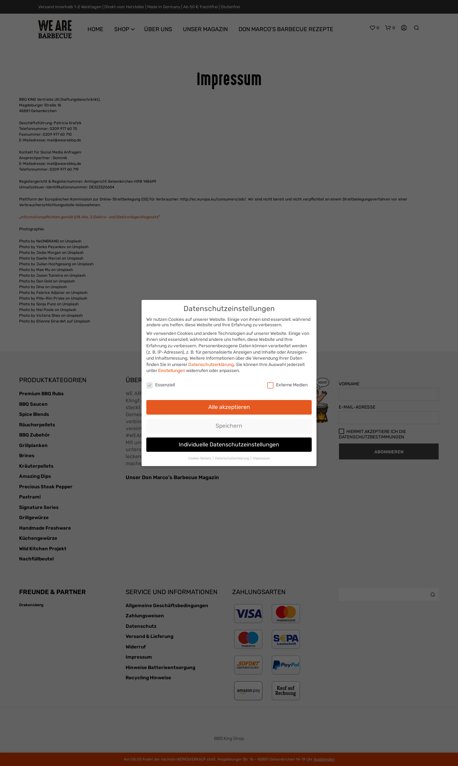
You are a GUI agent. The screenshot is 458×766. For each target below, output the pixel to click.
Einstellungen (171, 367)
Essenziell (160, 381)
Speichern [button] (229, 422)
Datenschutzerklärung (211, 361)
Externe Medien (287, 381)
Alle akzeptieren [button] (229, 403)
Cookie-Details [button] (200, 455)
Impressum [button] (261, 455)
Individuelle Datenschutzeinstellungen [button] (229, 441)
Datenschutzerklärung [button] (232, 455)
